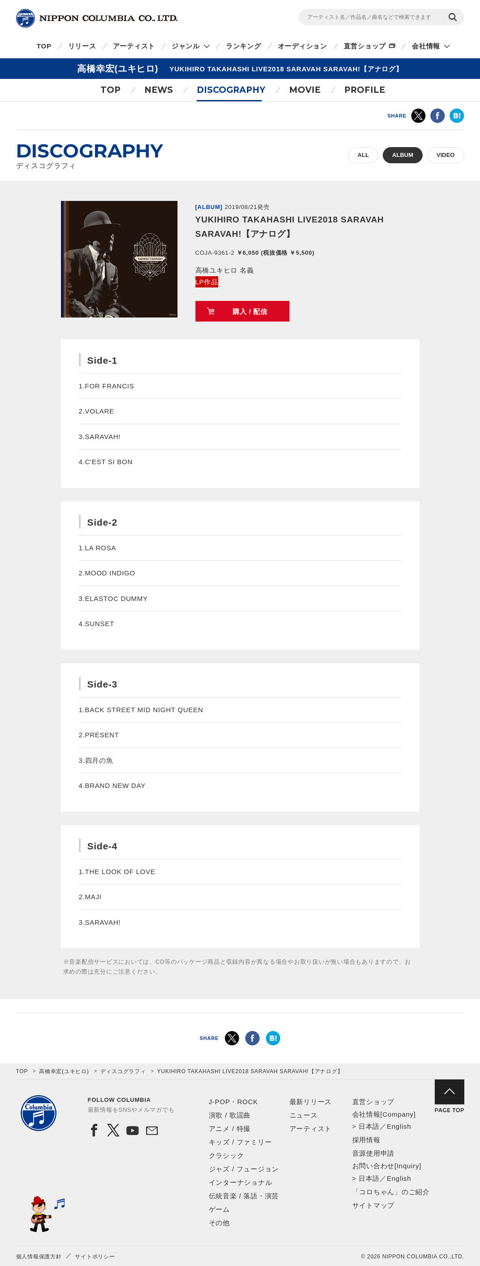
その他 (219, 1223)
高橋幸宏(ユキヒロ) (64, 1071)
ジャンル (186, 46)
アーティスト (134, 46)
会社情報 (426, 46)
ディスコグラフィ (123, 1071)
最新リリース (311, 1101)
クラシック (226, 1155)
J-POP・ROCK (233, 1101)
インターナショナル (240, 1182)
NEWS (158, 90)
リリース (82, 46)
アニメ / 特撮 (230, 1128)
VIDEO (445, 155)
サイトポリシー (95, 1256)
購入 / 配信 (250, 311)
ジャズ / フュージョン (244, 1169)
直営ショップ (365, 46)
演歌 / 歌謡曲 (230, 1115)
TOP (44, 46)
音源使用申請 (373, 1153)
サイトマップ (373, 1205)
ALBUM (402, 155)
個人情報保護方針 (39, 1256)
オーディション (302, 46)
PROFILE (364, 90)
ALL (363, 155)
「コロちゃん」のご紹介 (391, 1192)
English (399, 1126)
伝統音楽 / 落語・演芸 (244, 1196)
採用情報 (366, 1140)
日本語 (369, 1126)
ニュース (304, 1115)
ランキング (243, 46)
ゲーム (219, 1209)
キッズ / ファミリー (240, 1142)
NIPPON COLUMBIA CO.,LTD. (96, 18)
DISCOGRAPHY (231, 90)
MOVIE (304, 90)
